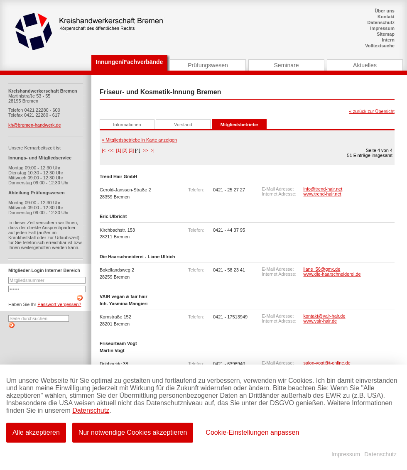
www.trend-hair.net (322, 193)
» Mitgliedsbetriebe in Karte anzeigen (139, 139)
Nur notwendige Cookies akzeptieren (132, 432)
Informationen (127, 124)
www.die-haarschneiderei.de (332, 274)
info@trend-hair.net (323, 188)
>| (152, 150)
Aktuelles (365, 65)
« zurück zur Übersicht (372, 111)
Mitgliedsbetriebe (239, 124)
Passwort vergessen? (59, 304)
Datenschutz (381, 22)
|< (103, 150)
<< (110, 150)
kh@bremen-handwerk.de (34, 124)
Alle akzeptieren (36, 432)
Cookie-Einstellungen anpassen (251, 432)
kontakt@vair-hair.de (325, 315)
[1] (118, 150)
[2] (125, 150)
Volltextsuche (380, 45)
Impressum (382, 28)
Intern (388, 39)
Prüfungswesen (208, 65)
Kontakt (386, 16)
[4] (137, 150)
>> (145, 150)
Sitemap (386, 34)
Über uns (385, 10)
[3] (131, 150)
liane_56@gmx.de (322, 269)
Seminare (286, 65)
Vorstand (183, 124)
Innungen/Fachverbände (129, 62)
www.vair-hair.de (320, 320)
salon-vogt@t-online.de (327, 362)
